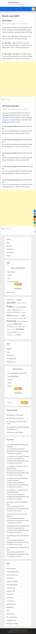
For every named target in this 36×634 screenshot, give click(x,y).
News (8, 243)
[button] (35, 211)
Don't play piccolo (13, 281)
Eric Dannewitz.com (12, 575)
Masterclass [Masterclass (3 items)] (15, 315)
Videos (9, 256)
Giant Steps (7, 20)
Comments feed (11, 358)
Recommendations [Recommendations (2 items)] (24, 321)
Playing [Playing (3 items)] (25, 318)
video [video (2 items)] (22, 332)
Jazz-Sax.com (11, 588)
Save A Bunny (11, 614)
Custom (10, 379)
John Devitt (10, 597)
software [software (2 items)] (20, 326)
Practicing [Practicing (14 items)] (11, 321)
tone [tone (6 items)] (14, 332)
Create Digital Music (13, 572)
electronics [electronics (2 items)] (19, 303)
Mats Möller (10, 607)
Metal (9, 275)
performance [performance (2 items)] (15, 318)
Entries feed (10, 355)
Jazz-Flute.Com (13, 2)
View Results (18, 288)
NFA (8, 610)
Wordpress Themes (12, 623)
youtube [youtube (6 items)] (18, 334)
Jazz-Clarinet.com (12, 584)
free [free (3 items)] (14, 307)
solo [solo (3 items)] (24, 326)
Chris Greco (10, 432)
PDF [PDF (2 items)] (11, 318)
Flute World (10, 578)
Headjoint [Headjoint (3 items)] (9, 310)
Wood (9, 383)
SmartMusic (5, 122)
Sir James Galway (12, 617)
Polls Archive (10, 292)
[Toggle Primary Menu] (33, 9)
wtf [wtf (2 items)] (14, 334)
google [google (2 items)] (17, 307)
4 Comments (24, 24)
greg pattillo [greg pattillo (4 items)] (22, 307)
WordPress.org (11, 362)
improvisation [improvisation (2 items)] (9, 312)
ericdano (16, 23)
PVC (9, 278)
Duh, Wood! (11, 272)
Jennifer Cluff (11, 591)
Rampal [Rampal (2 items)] (18, 321)
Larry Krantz (10, 601)
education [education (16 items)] (11, 302)
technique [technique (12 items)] (20, 329)
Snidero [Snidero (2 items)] (16, 326)
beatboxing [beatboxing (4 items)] (10, 300)
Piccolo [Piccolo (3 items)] (21, 318)
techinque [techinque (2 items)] (13, 329)
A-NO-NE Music (11, 568)
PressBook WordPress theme (21, 632)
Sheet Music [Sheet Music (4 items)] (10, 326)
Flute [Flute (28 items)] (9, 306)
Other (9, 386)
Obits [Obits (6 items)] (23, 315)
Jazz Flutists (19, 415)
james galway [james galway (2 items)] (23, 312)
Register (9, 349)
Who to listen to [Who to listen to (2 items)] (10, 334)
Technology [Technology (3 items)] (9, 332)
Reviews (9, 246)
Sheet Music (7, 99)
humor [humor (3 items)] (19, 310)
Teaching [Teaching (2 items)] (8, 329)
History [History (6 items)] (14, 310)
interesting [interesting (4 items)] (16, 312)
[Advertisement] (18, 79)
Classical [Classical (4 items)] (18, 300)
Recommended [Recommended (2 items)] (10, 324)
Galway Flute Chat (12, 581)
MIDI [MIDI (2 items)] (20, 315)
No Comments (24, 109)
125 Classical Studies (10, 106)
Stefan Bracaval (11, 620)
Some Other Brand (13, 376)
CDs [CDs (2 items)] (15, 299)
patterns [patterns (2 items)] (8, 318)
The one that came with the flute (17, 373)
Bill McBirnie (10, 415)
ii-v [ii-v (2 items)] (22, 310)
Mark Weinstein (11, 604)
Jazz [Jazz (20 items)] (9, 315)
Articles (9, 239)
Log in (8, 352)
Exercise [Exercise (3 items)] (24, 303)
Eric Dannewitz (11, 421)
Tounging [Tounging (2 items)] (19, 332)
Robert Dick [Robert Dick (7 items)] (17, 324)
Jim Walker (10, 594)
